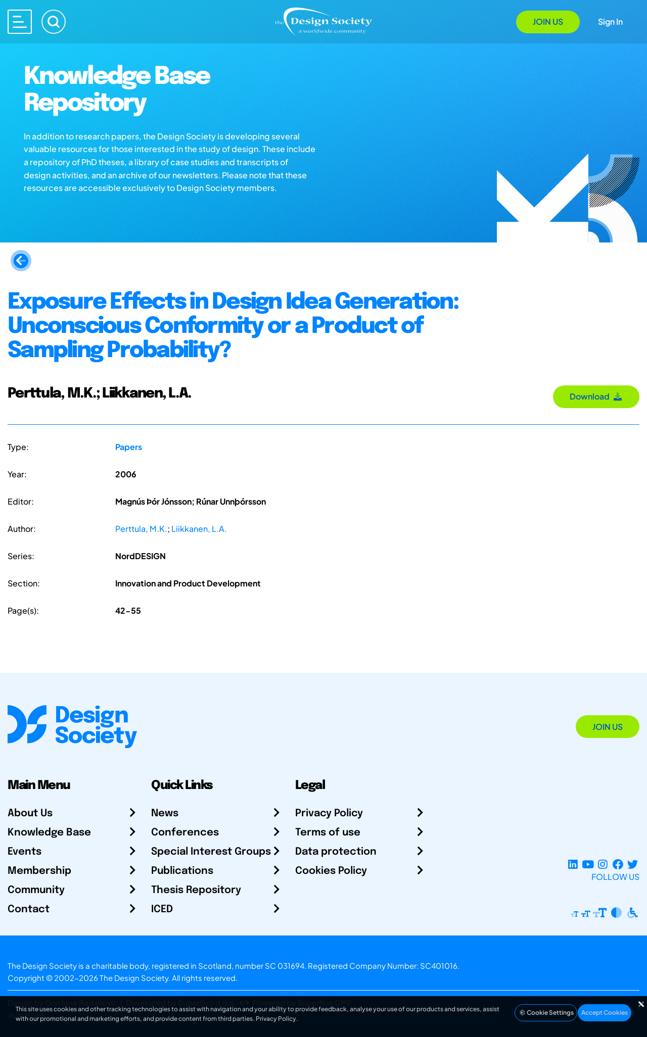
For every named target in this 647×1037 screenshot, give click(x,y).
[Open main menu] (20, 22)
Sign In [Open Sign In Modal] (610, 21)
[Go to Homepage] (323, 21)
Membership (39, 871)
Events (24, 852)
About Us (30, 813)
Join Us (548, 21)
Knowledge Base (49, 832)
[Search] (53, 22)
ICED (162, 909)
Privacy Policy (329, 813)
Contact (29, 909)
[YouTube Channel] (587, 864)
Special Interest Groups (211, 852)
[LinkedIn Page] (573, 864)
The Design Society (134, 977)
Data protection (336, 852)
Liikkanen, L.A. (199, 528)
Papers (128, 446)
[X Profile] (632, 864)
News (164, 813)
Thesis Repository (196, 890)
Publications (182, 871)
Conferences (185, 832)
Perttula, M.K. (141, 528)
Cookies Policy (331, 871)
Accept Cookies (604, 1012)
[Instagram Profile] (603, 864)
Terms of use (327, 832)
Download (596, 396)
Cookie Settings (546, 1012)
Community (36, 890)
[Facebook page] (618, 864)
